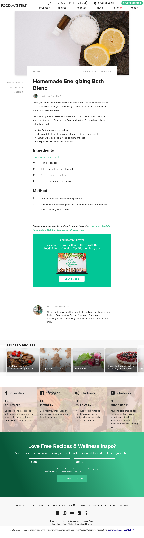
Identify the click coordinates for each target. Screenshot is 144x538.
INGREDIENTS (16, 87)
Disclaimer (54, 521)
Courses (43, 8)
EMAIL (79, 462)
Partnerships (99, 505)
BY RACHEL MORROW (58, 307)
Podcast (81, 8)
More (133, 8)
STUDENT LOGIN (104, 3)
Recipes (62, 8)
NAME (34, 462)
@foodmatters (17, 393)
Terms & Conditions (70, 521)
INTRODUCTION (15, 83)
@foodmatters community (53, 393)
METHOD (18, 92)
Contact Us (84, 505)
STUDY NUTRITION (132, 3)
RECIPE (36, 72)
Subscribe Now (72, 478)
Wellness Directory (119, 505)
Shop (118, 8)
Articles (52, 505)
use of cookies (114, 530)
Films (100, 8)
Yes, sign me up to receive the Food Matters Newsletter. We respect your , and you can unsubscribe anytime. (72, 470)
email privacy (50, 471)
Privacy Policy (88, 521)
